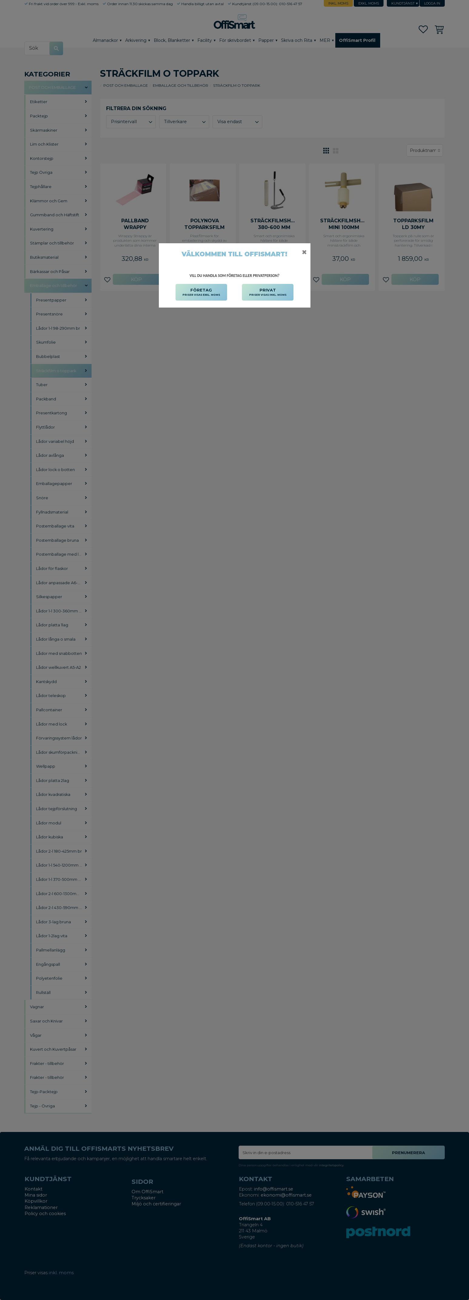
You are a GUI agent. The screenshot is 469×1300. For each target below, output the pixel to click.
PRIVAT (267, 292)
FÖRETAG (201, 292)
